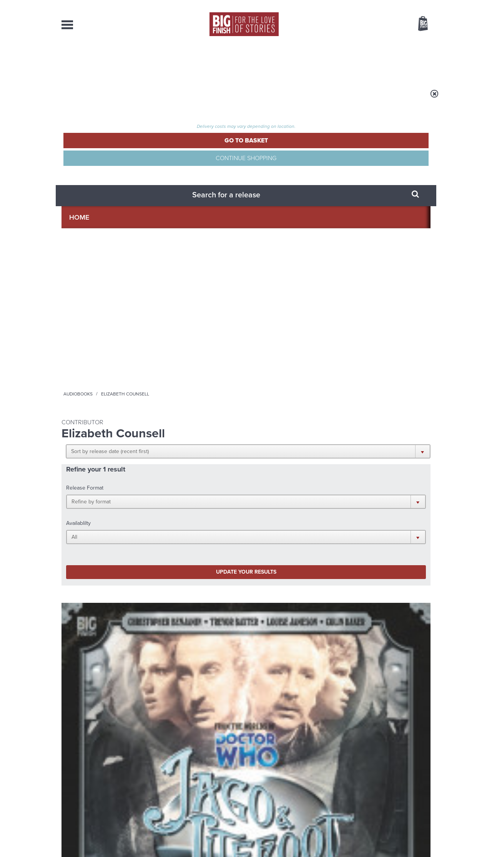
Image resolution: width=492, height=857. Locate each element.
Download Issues (412, 785)
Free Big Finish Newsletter (9, 172)
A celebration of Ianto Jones (169, 662)
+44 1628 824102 (198, 771)
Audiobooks (136, 98)
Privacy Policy (78, 526)
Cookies (192, 836)
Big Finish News (97, 566)
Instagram (324, 492)
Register (412, 5)
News (277, 61)
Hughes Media (101, 845)
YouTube (348, 492)
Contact (414, 61)
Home (106, 98)
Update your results (183, 212)
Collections (166, 61)
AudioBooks (103, 61)
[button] (283, 150)
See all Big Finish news (391, 567)
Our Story (420, 771)
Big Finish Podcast (330, 499)
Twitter (302, 492)
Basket (418, 24)
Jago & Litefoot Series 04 (102, 342)
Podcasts (322, 61)
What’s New (228, 61)
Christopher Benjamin (101, 351)
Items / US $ (382, 24)
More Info (102, 395)
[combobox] (361, 44)
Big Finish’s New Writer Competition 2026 (173, 586)
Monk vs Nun (344, 580)
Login (388, 5)
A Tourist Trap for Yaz (360, 657)
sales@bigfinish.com (191, 778)
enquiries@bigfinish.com (261, 778)
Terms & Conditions (224, 836)
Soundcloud (381, 492)
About (369, 61)
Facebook (280, 492)
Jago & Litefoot (78, 334)
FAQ (425, 778)
